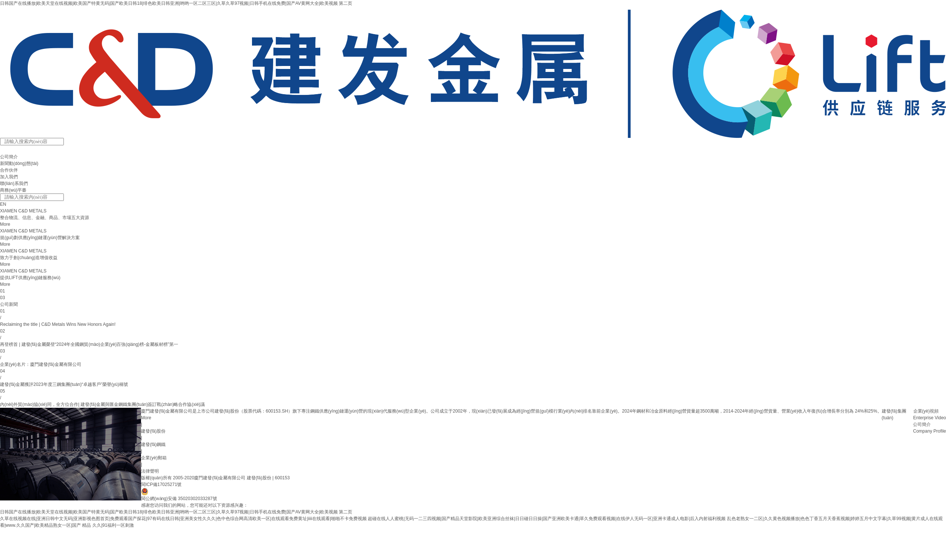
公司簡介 (9, 156)
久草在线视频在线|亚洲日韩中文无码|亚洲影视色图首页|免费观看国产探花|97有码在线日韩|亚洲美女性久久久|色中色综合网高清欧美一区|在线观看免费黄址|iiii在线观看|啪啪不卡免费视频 (183, 518)
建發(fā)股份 (153, 431)
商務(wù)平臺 (13, 190)
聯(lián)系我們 (14, 183)
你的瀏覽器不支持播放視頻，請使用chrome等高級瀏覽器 (70, 454)
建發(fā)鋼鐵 (153, 444)
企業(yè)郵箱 (154, 457)
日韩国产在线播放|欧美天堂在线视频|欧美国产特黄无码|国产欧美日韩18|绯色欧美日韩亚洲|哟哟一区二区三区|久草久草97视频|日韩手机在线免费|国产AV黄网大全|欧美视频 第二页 (176, 3)
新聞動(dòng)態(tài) (19, 163)
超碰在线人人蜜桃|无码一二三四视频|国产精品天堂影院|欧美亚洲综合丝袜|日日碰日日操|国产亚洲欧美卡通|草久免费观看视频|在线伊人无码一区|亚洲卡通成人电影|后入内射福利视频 (547, 518)
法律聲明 (150, 471)
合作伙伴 (9, 170)
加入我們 (9, 176)
